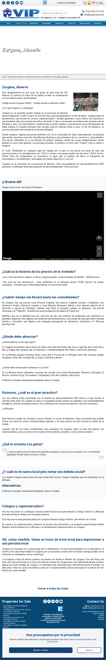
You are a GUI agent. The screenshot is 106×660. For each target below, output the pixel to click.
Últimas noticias (84, 23)
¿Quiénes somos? (21, 24)
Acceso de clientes (66, 3)
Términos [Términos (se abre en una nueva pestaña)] (85, 259)
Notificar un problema (96, 259)
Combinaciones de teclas (39, 259)
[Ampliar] (99, 248)
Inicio (8, 23)
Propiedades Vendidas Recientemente (47, 24)
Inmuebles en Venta (33, 24)
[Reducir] (99, 254)
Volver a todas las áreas (53, 588)
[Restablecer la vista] (99, 237)
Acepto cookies (40, 650)
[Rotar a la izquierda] (97, 238)
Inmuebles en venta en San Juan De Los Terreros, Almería (17, 611)
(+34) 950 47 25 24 (94, 11)
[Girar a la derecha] (102, 238)
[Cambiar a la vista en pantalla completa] (100, 195)
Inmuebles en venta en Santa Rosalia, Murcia (14, 622)
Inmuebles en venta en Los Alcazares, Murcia (13, 618)
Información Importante (59, 24)
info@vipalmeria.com (94, 14)
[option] (85, 102)
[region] (53, 225)
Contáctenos (97, 23)
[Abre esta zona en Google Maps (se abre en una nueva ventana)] (7, 258)
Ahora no (89, 650)
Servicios (72, 23)
